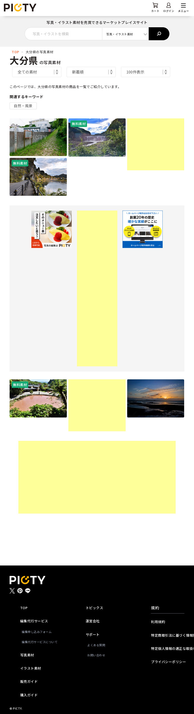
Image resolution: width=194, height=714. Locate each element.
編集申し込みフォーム (37, 632)
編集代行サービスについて (37, 642)
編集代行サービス (34, 620)
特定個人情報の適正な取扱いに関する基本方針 (167, 648)
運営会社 (93, 620)
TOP (15, 51)
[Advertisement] (155, 144)
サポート (93, 634)
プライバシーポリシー (167, 661)
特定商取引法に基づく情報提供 (167, 635)
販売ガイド (29, 681)
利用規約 (158, 621)
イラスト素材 (30, 668)
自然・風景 (23, 105)
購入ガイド (29, 694)
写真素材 (27, 654)
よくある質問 (96, 645)
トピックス (94, 607)
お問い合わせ (96, 655)
